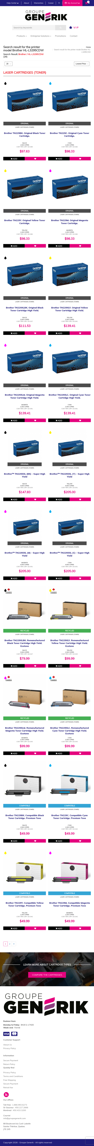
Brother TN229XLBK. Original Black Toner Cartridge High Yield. (24, 309)
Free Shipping (9, 1080)
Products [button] (22, 36)
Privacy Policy (9, 1048)
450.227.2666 (21, 1107)
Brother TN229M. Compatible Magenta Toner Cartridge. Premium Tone (69, 904)
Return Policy (9, 1064)
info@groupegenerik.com (14, 1118)
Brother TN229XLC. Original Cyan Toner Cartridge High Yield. (69, 396)
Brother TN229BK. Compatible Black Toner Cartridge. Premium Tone (24, 817)
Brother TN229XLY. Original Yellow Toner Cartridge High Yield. (69, 309)
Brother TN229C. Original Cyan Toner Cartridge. (69, 134)
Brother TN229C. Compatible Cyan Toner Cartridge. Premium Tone (69, 817)
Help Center (13, 3)
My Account (72, 3)
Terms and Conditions (13, 1076)
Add (14, 159)
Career (51, 3)
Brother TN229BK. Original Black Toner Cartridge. (24, 134)
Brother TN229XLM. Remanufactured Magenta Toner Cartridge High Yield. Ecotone (24, 730)
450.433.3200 (19, 1110)
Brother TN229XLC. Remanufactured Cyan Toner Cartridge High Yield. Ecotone (69, 730)
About (26, 3)
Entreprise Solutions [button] (41, 36)
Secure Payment (10, 1060)
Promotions (60, 36)
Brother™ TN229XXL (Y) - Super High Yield (70, 475)
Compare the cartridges (47, 974)
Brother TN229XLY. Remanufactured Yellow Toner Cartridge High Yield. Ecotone (69, 643)
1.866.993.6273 (19, 1105)
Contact (73, 36)
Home (88, 47)
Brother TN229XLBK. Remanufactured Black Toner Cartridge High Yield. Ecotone (24, 643)
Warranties (38, 3)
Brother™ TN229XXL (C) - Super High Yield (69, 554)
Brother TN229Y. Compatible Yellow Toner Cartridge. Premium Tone (25, 904)
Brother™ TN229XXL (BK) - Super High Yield (24, 475)
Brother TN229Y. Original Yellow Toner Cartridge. (24, 222)
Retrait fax (8, 1087)
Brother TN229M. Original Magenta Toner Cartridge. (69, 222)
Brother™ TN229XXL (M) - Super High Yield (25, 554)
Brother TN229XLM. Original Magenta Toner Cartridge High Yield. (24, 396)
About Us (7, 1044)
